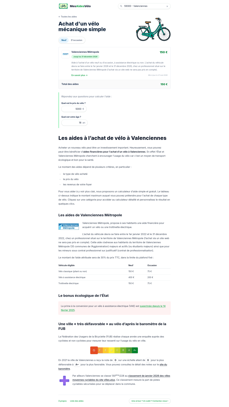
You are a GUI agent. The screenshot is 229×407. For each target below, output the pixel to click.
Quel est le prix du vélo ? (73, 103)
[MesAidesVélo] (74, 6)
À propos (62, 401)
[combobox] (146, 6)
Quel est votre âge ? (71, 117)
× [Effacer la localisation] (167, 6)
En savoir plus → (79, 75)
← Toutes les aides (67, 16)
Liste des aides (77, 401)
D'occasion (76, 40)
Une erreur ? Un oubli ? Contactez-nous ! (149, 401)
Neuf (63, 40)
